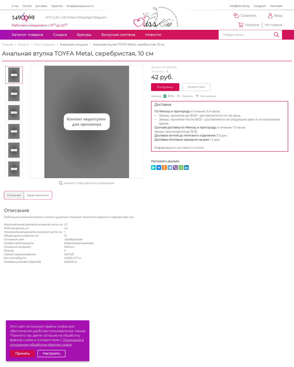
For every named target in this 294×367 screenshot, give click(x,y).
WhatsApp (84, 17)
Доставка (41, 6)
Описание (14, 195)
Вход (275, 15)
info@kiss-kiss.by (240, 6)
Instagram (260, 6)
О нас (15, 6)
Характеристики (38, 195)
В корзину (165, 87)
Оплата (27, 6)
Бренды (84, 35)
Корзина (248, 24)
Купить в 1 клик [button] (196, 87)
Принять (22, 353)
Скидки (60, 35)
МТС (49, 17)
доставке (183, 147)
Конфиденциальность (79, 6)
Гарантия (56, 6)
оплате (199, 147)
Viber (71, 17)
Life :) (57, 17)
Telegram (99, 17)
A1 (64, 17)
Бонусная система (118, 35)
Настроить (51, 353)
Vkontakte (276, 6)
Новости (153, 35)
